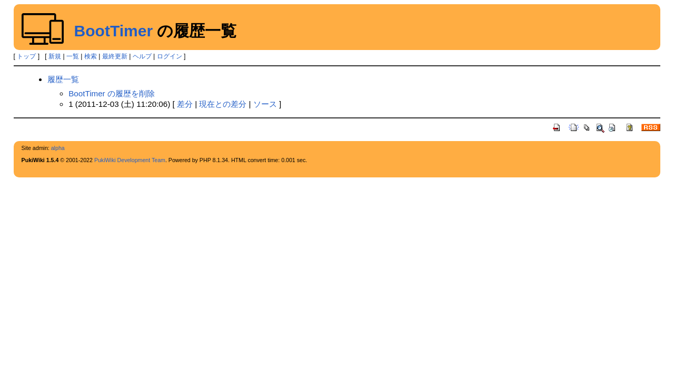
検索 (90, 56)
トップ (26, 56)
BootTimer (113, 30)
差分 (185, 103)
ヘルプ (142, 56)
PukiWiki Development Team (129, 160)
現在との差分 (222, 103)
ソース (265, 103)
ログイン (169, 56)
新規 (54, 56)
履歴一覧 (63, 79)
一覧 (72, 56)
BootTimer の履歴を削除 (111, 93)
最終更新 (114, 56)
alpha (58, 148)
